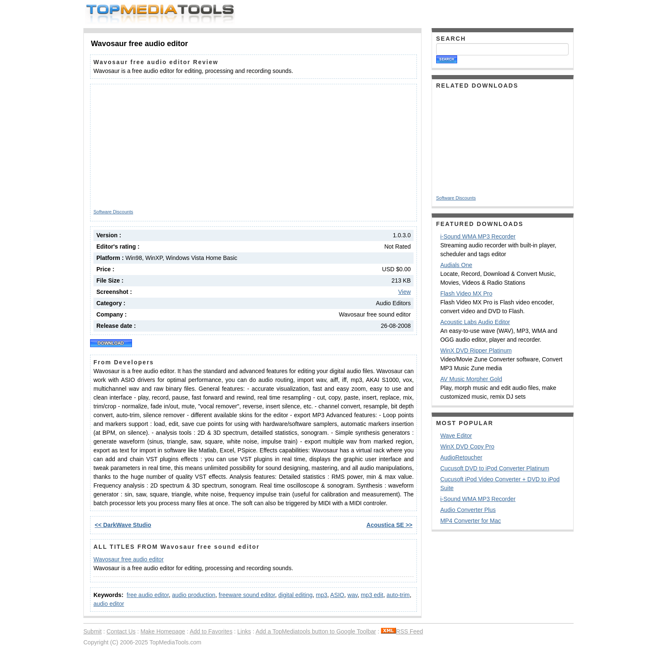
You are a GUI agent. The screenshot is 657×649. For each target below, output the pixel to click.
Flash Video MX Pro (466, 293)
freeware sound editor (247, 595)
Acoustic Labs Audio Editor (475, 322)
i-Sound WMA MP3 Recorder (478, 236)
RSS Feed (402, 631)
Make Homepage (162, 631)
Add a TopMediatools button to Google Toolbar (316, 631)
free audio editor (147, 595)
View (404, 291)
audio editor (108, 603)
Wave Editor (456, 435)
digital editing (295, 595)
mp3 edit (372, 595)
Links (244, 631)
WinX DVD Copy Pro (467, 446)
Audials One (456, 265)
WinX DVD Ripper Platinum (476, 350)
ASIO (337, 595)
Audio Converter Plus (468, 509)
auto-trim (397, 595)
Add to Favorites (211, 631)
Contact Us (120, 631)
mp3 (321, 595)
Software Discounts (113, 211)
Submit (92, 631)
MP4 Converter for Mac (470, 520)
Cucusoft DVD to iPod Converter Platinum (494, 468)
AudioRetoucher (461, 457)
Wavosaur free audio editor (128, 559)
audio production (194, 595)
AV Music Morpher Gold (471, 379)
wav (352, 595)
